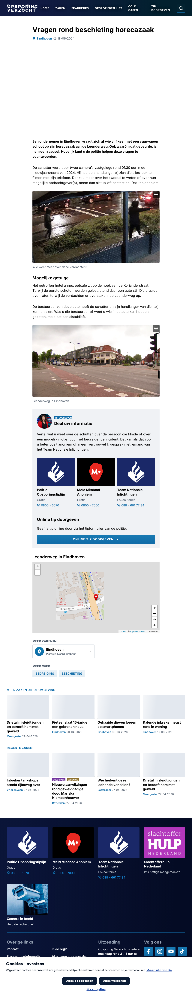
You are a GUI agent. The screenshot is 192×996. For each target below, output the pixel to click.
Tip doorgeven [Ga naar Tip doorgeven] (160, 8)
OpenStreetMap (138, 631)
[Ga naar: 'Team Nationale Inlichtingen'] (136, 483)
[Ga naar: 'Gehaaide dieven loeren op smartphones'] (119, 716)
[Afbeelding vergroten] (156, 194)
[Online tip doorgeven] (96, 539)
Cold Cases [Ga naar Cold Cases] (133, 8)
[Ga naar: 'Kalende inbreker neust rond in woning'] (164, 716)
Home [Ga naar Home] (44, 8)
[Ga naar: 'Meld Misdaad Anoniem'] (96, 483)
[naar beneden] (154, 625)
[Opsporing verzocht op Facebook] (148, 951)
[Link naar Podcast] (28, 949)
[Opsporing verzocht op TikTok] (182, 951)
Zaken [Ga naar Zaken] (60, 8)
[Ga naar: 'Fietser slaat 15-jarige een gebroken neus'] (73, 716)
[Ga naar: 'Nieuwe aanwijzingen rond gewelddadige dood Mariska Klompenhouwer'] (73, 779)
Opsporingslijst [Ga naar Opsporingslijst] (108, 8)
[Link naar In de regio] (73, 949)
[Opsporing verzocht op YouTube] (171, 951)
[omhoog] (154, 608)
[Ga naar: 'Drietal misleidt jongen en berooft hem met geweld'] (28, 716)
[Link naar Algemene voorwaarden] (73, 956)
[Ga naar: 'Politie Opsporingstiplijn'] (56, 483)
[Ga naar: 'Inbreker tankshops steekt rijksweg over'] (28, 779)
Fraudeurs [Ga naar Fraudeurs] (80, 8)
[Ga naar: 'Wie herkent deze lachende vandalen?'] (119, 779)
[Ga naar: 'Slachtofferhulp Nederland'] (164, 850)
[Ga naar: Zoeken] (181, 8)
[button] (96, 597)
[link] (63, 651)
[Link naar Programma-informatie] (28, 956)
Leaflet (122, 631)
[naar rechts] (154, 619)
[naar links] (154, 614)
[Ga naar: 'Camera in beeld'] (27, 905)
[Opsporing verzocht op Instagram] (159, 951)
